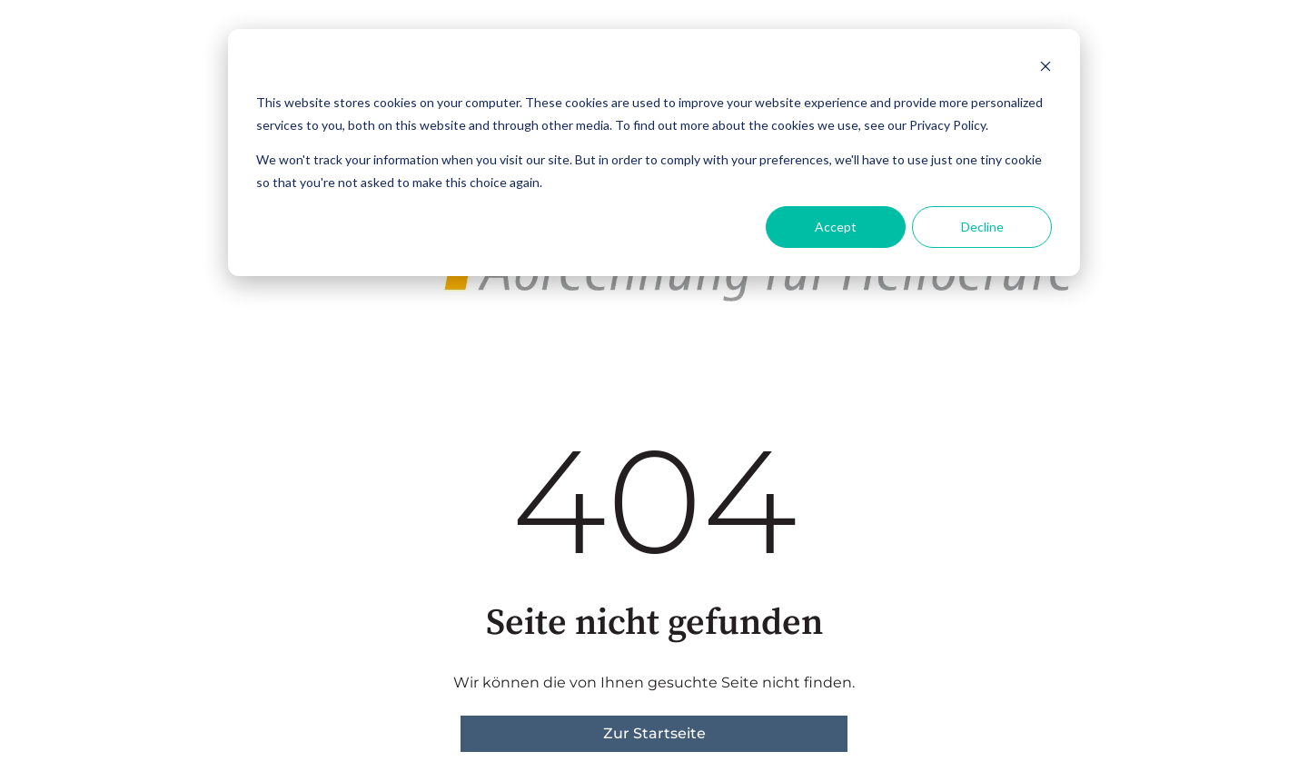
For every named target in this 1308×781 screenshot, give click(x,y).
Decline (982, 226)
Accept (836, 226)
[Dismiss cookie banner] (1045, 68)
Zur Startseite (654, 733)
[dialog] (654, 152)
